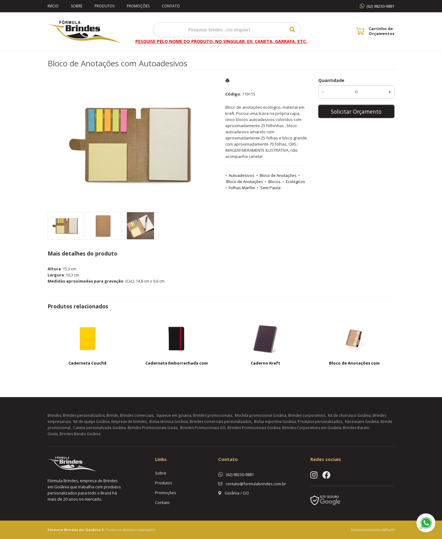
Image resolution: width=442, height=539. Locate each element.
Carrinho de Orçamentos (381, 31)
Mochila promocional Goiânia (260, 415)
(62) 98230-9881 (380, 6)
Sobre (76, 6)
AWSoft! (388, 529)
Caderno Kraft (265, 363)
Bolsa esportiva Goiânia (275, 421)
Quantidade (331, 80)
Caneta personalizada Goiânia (99, 427)
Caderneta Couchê (87, 363)
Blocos (274, 181)
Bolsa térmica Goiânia (168, 421)
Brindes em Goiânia (82, 529)
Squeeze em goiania (173, 415)
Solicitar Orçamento (356, 111)
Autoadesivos (241, 175)
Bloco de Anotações (278, 175)
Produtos (104, 6)
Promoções (138, 6)
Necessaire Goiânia (362, 421)
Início (53, 6)
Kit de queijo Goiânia (91, 421)
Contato (171, 6)
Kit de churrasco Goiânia (349, 415)
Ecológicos (295, 181)
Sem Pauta (270, 187)
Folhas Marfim (242, 187)
